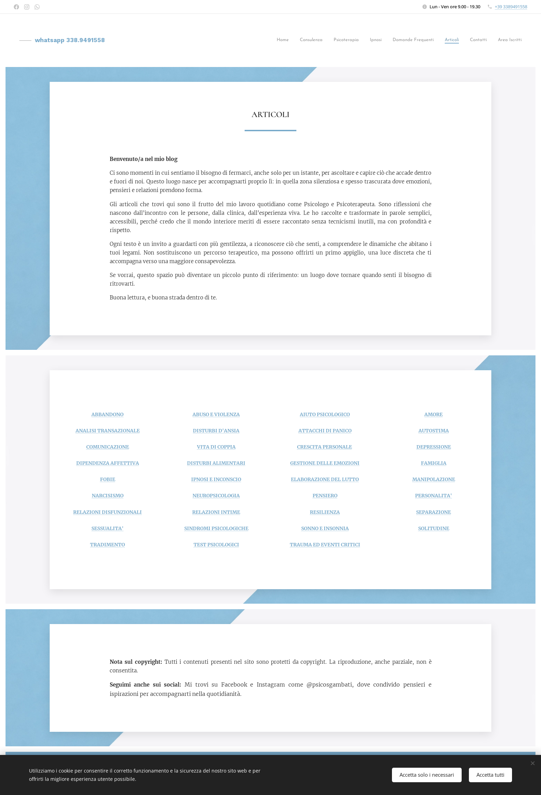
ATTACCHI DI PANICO (325, 431)
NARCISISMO (108, 495)
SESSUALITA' (107, 528)
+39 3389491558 (511, 6)
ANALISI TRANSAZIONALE (108, 431)
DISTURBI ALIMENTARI (216, 463)
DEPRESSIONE (433, 447)
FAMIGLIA (433, 463)
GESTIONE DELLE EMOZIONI (325, 463)
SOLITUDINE (433, 528)
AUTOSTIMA (434, 431)
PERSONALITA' (433, 495)
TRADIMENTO (107, 545)
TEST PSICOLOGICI (216, 545)
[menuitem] (296, 40)
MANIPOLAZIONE (433, 479)
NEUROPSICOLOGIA (216, 495)
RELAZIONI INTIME (216, 512)
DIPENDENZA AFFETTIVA (107, 463)
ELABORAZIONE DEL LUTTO (325, 479)
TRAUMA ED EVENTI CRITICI (325, 545)
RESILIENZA (325, 512)
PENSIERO (325, 495)
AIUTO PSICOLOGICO (325, 414)
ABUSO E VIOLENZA (216, 414)
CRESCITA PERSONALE (324, 447)
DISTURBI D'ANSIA (216, 431)
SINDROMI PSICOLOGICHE (216, 528)
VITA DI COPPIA (216, 447)
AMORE (433, 414)
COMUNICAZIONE (107, 447)
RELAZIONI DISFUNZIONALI (107, 512)
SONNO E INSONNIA (325, 528)
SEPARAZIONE (433, 512)
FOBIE (107, 479)
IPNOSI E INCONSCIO (216, 479)
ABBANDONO (107, 414)
